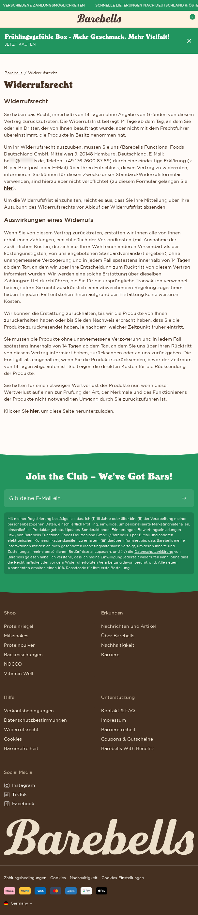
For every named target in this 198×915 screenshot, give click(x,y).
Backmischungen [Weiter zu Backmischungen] (23, 654)
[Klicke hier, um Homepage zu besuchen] (99, 19)
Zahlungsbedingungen (25, 877)
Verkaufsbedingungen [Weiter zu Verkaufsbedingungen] (29, 711)
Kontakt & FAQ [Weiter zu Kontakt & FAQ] (118, 711)
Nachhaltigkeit (84, 877)
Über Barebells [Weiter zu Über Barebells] (117, 636)
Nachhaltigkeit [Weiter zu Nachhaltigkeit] (117, 645)
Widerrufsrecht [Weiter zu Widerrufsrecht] (21, 729)
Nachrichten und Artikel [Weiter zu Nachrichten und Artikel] (128, 626)
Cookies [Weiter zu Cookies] (13, 739)
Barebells (14, 72)
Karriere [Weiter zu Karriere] (110, 654)
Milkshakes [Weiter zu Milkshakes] (16, 636)
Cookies (58, 877)
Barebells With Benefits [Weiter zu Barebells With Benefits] (128, 748)
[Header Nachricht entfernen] (189, 41)
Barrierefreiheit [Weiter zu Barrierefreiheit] (21, 748)
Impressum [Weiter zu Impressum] (113, 720)
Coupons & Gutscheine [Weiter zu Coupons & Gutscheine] (127, 739)
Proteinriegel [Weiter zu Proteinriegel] (18, 626)
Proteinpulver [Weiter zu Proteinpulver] (19, 645)
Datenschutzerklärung (153, 551)
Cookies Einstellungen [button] (122, 877)
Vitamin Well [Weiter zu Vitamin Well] (18, 673)
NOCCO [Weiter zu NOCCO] (13, 664)
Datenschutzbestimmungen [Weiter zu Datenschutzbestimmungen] (35, 720)
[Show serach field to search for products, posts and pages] (178, 19)
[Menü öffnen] (8, 19)
